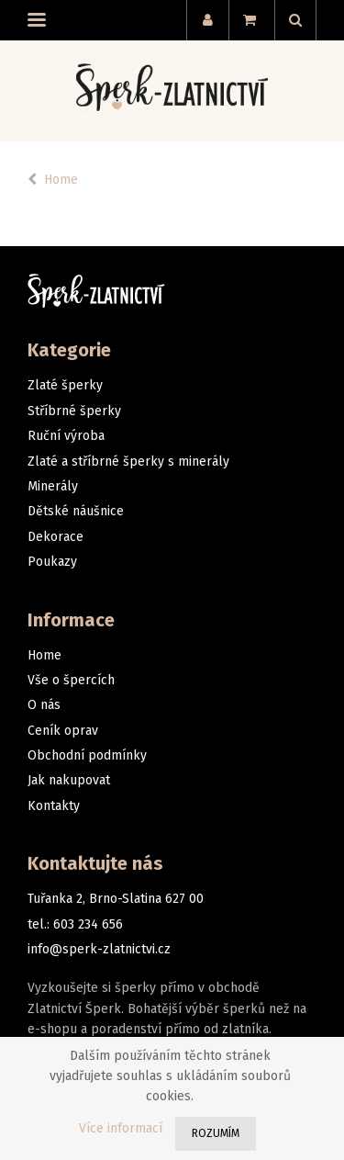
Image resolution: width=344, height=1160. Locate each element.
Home (61, 179)
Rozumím (215, 1133)
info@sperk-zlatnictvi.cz (99, 949)
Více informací (120, 1128)
